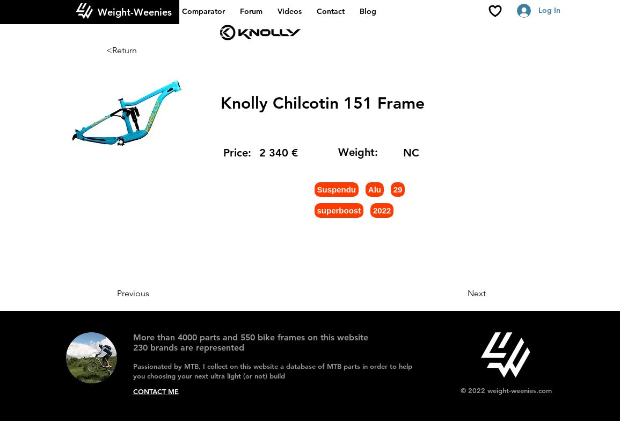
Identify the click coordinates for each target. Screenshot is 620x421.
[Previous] (152, 293)
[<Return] (141, 50)
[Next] (459, 293)
